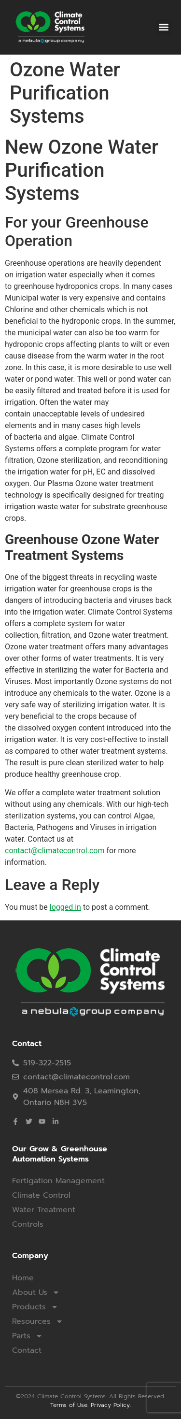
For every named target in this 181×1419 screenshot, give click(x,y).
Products (35, 1307)
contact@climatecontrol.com (54, 850)
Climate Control (41, 1195)
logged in (65, 907)
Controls (27, 1224)
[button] (163, 27)
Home (23, 1278)
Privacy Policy (110, 1405)
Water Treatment (43, 1210)
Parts (27, 1336)
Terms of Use (68, 1405)
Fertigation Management (58, 1181)
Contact (27, 1350)
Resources (37, 1321)
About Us (36, 1292)
